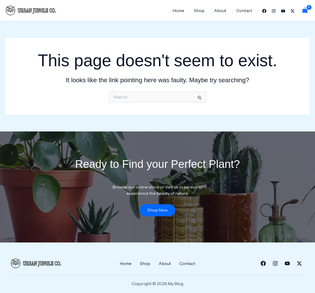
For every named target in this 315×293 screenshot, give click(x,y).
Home (183, 10)
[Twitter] (292, 11)
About (222, 10)
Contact (245, 10)
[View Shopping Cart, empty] (305, 10)
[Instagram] (274, 11)
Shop (202, 10)
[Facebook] (264, 11)
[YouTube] (283, 11)
